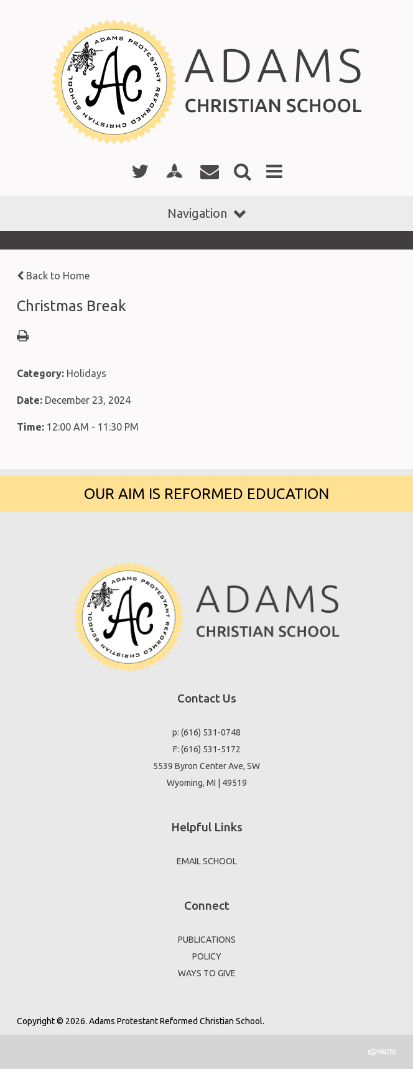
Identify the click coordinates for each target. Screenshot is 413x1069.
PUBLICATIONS (207, 940)
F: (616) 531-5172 (207, 749)
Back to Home (53, 275)
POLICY (206, 956)
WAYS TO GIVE (207, 973)
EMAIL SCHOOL (207, 861)
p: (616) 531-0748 (206, 732)
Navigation (206, 213)
